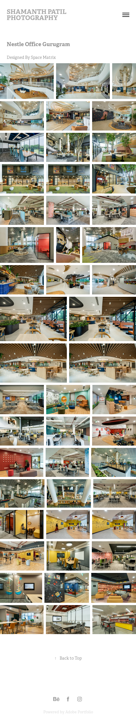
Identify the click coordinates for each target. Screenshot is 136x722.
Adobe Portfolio (79, 712)
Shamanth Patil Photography (37, 15)
